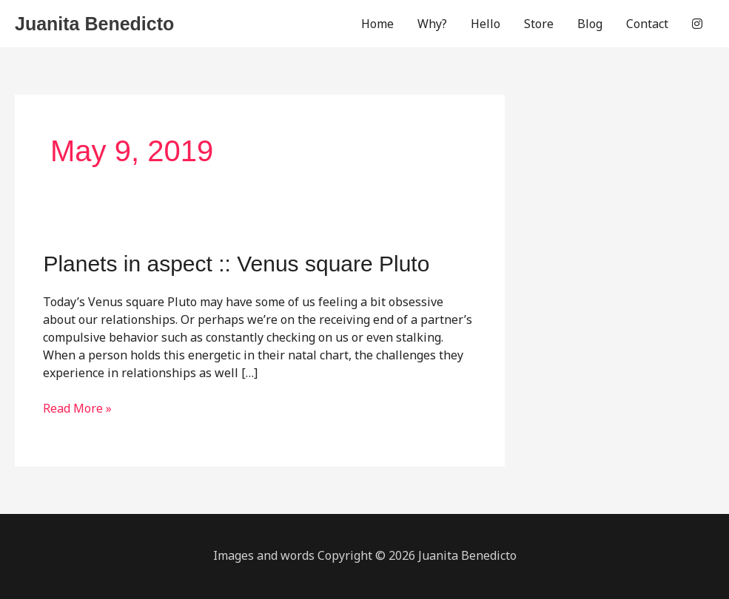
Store (539, 24)
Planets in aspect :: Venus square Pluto (236, 263)
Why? (432, 24)
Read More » (77, 408)
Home (377, 24)
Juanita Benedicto (94, 23)
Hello (485, 24)
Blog (589, 24)
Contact (647, 24)
